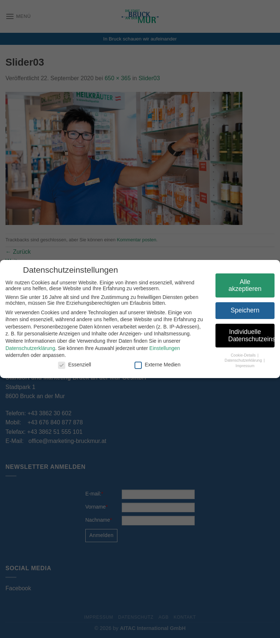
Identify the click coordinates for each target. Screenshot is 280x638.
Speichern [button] (243, 310)
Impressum (242, 365)
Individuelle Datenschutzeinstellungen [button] (249, 335)
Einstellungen (162, 348)
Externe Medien (155, 364)
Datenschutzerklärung (28, 348)
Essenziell (72, 364)
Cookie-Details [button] (241, 355)
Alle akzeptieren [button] (242, 285)
